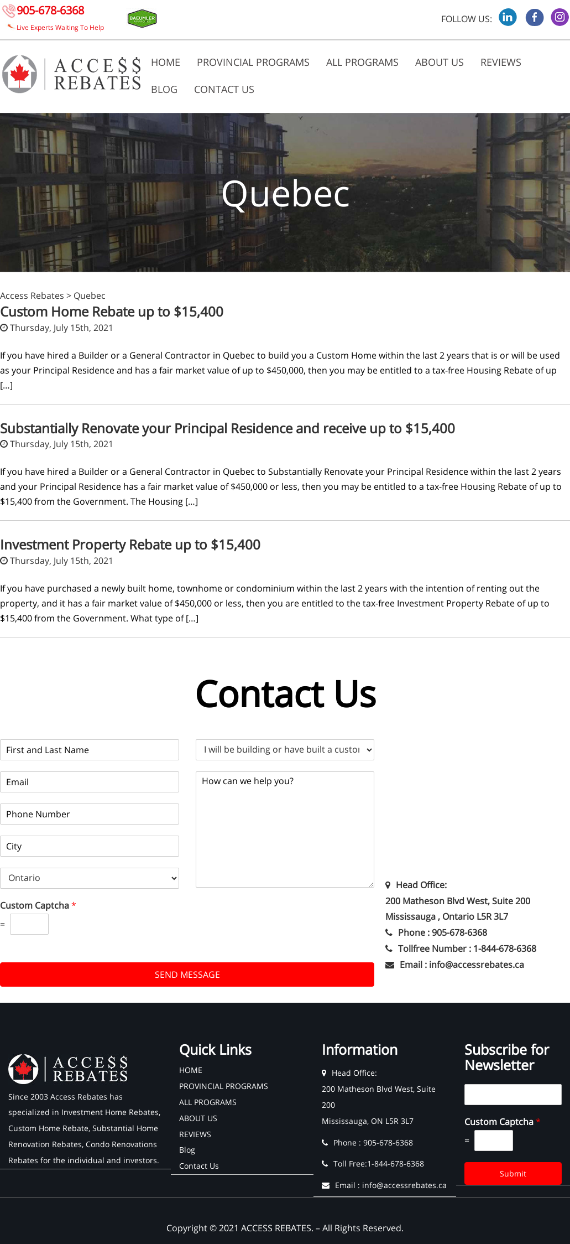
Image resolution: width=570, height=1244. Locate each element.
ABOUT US (439, 62)
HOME (165, 62)
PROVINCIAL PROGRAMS (253, 62)
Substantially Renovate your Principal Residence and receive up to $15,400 (227, 428)
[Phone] (89, 814)
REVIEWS (500, 62)
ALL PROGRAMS (362, 62)
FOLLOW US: (466, 19)
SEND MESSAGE (187, 974)
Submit (513, 1173)
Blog (164, 89)
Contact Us (224, 89)
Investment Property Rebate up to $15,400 (130, 544)
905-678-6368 (50, 10)
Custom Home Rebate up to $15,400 (111, 311)
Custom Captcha (38, 905)
